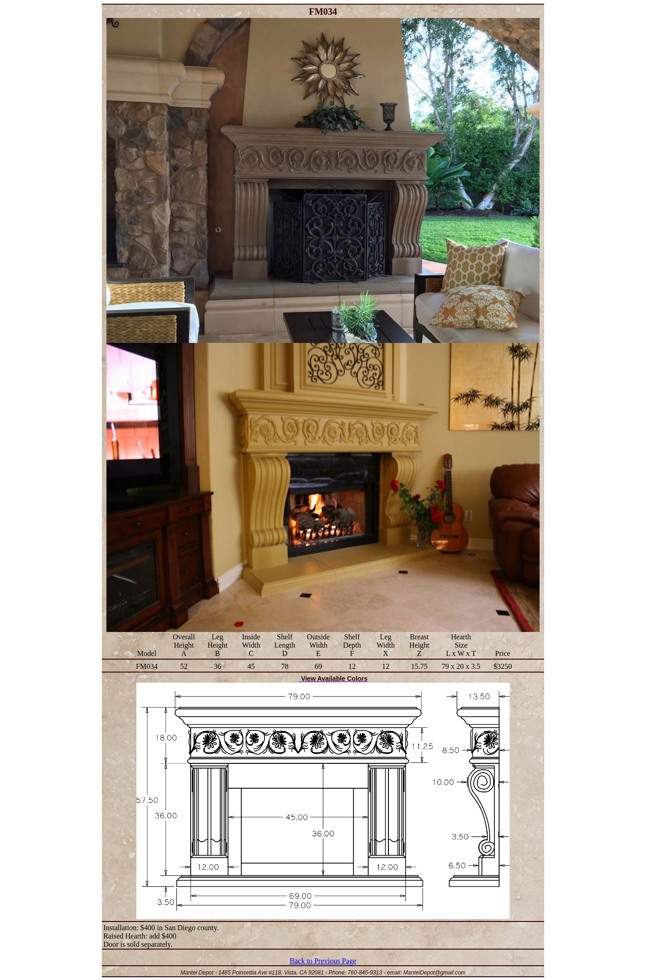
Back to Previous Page (323, 961)
